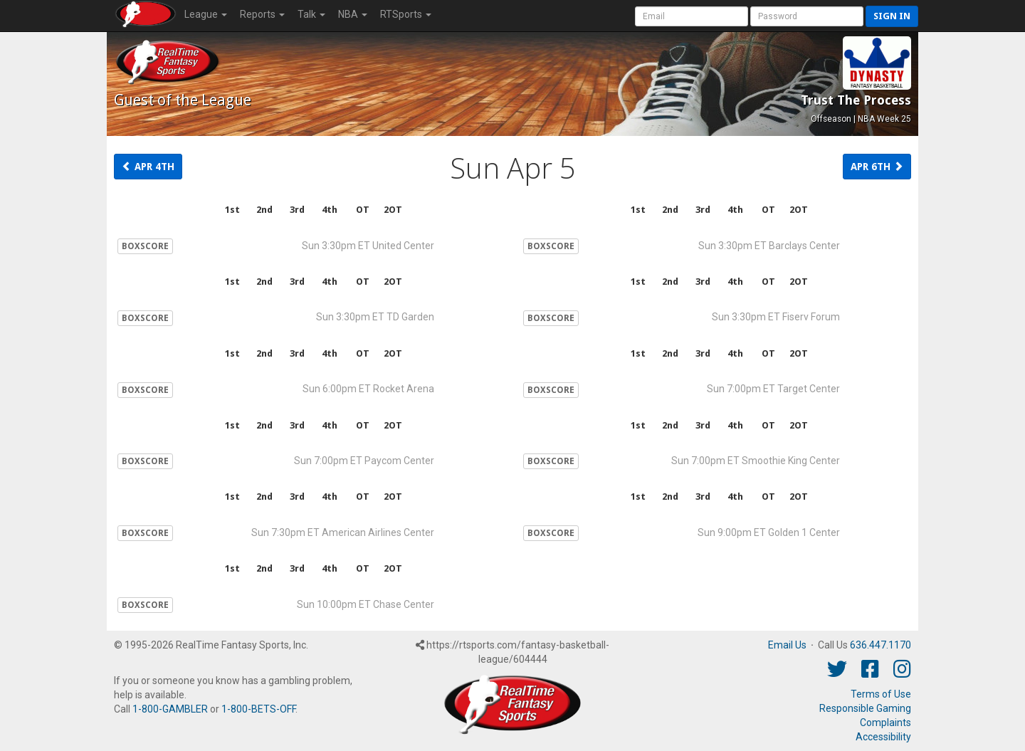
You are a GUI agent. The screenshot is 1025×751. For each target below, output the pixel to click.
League (205, 14)
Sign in (891, 16)
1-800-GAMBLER (170, 709)
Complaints (885, 722)
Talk (311, 14)
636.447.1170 (880, 645)
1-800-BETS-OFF (258, 709)
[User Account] (691, 16)
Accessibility (883, 736)
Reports (262, 14)
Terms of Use (881, 694)
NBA (352, 14)
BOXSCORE (145, 246)
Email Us (787, 645)
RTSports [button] (405, 14)
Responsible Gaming (865, 708)
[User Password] (806, 16)
